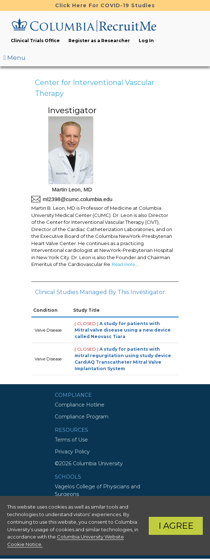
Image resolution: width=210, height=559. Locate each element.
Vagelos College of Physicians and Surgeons (97, 490)
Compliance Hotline (79, 404)
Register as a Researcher (99, 40)
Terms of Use (71, 439)
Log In (146, 40)
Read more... (124, 264)
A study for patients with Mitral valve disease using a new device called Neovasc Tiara (123, 330)
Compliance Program (81, 416)
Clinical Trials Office (35, 40)
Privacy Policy (72, 451)
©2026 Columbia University (89, 463)
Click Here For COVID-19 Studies (105, 5)
